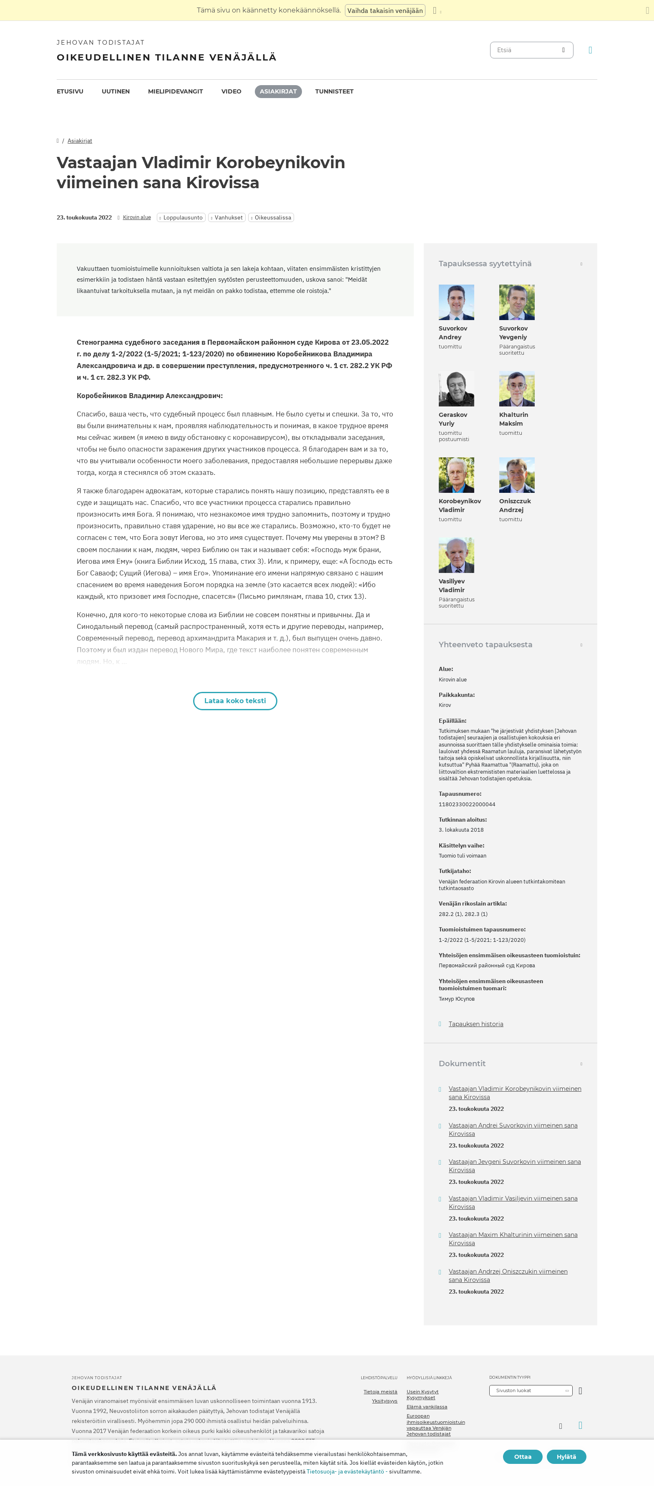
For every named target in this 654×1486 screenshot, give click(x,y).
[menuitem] (70, 91)
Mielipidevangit (175, 91)
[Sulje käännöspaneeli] (647, 10)
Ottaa (523, 1457)
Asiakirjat (278, 91)
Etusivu (70, 91)
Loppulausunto (183, 217)
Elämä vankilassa (427, 1407)
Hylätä (566, 1457)
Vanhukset (229, 217)
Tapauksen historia (476, 1024)
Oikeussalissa (273, 217)
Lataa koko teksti (235, 701)
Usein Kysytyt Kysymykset (423, 1394)
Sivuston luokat (513, 1390)
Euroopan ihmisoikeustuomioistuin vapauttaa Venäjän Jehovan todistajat (436, 1425)
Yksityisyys (384, 1401)
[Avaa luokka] (580, 1390)
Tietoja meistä (380, 1392)
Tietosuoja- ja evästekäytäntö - (347, 1471)
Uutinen (116, 91)
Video (231, 91)
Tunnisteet (334, 91)
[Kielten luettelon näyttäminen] (437, 10)
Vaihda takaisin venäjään (385, 10)
